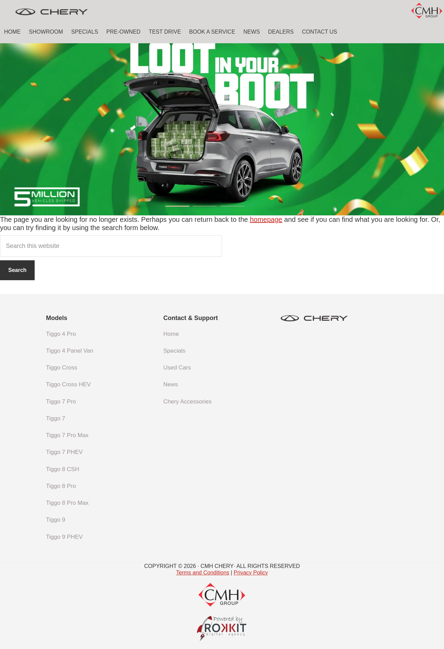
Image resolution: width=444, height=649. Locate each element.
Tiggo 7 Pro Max (67, 435)
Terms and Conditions (202, 573)
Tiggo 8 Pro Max (67, 503)
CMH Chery (51, 12)
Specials (84, 32)
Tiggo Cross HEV (68, 384)
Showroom (46, 32)
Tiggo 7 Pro (61, 401)
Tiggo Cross (61, 367)
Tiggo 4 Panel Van (69, 351)
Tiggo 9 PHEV (64, 537)
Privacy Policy (251, 573)
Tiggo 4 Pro (61, 334)
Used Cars (177, 367)
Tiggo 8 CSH (62, 469)
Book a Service (212, 32)
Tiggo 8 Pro (61, 486)
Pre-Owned (123, 32)
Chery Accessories (187, 401)
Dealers (281, 32)
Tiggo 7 (55, 418)
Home (12, 32)
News (251, 32)
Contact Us (319, 32)
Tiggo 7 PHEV (64, 452)
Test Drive (165, 32)
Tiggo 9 (55, 519)
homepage (266, 219)
